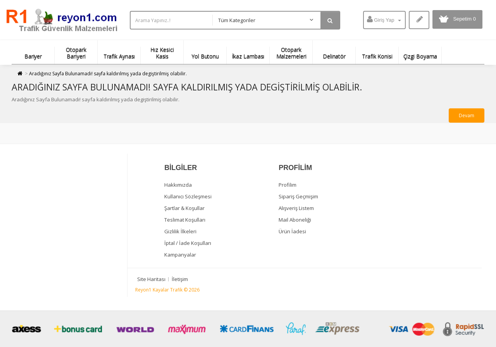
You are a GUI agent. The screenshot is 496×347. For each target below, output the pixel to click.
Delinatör (334, 56)
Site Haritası (151, 279)
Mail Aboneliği (295, 219)
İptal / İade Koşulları (187, 242)
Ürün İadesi (292, 231)
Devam (466, 115)
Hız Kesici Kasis (162, 53)
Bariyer (33, 56)
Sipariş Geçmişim (298, 196)
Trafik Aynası (119, 56)
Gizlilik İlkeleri (180, 231)
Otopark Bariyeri (76, 53)
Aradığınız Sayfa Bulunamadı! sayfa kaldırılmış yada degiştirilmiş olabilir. (108, 73)
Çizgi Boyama (420, 56)
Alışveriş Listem (296, 208)
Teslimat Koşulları (184, 219)
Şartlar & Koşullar (184, 208)
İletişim (180, 279)
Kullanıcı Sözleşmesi (188, 196)
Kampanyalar (180, 254)
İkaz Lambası (248, 56)
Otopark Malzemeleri (291, 53)
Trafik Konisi (377, 56)
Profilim (287, 184)
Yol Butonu (205, 56)
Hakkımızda (178, 184)
